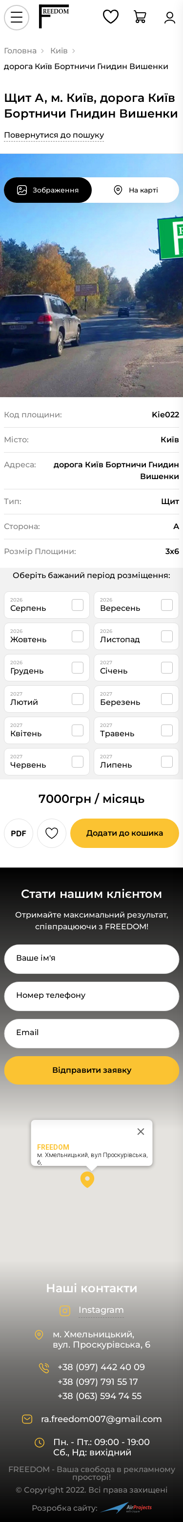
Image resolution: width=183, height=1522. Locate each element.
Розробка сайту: (92, 1508)
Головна (20, 50)
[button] (91, 1183)
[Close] (140, 1131)
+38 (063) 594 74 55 (100, 1396)
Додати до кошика (124, 833)
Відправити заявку (91, 1070)
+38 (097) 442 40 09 (101, 1367)
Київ (59, 50)
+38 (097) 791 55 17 (98, 1382)
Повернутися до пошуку (54, 135)
